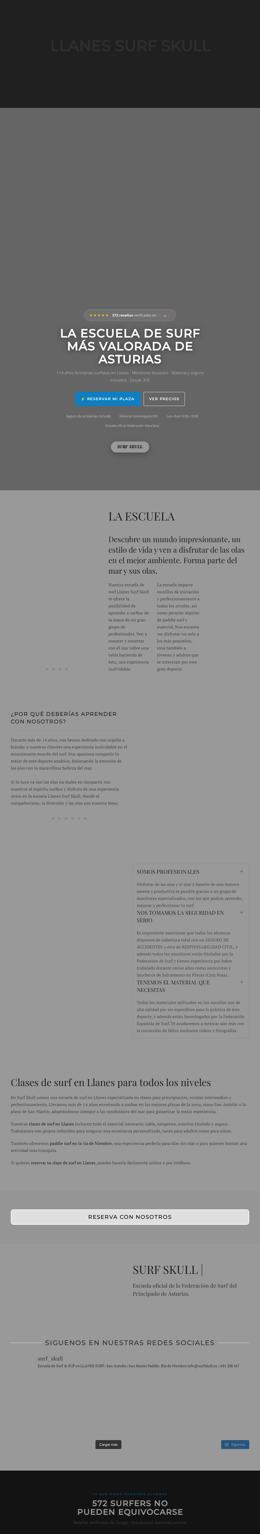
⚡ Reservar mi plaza (105, 399)
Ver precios (167, 399)
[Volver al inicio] (54, 54)
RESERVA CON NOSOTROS (130, 1217)
